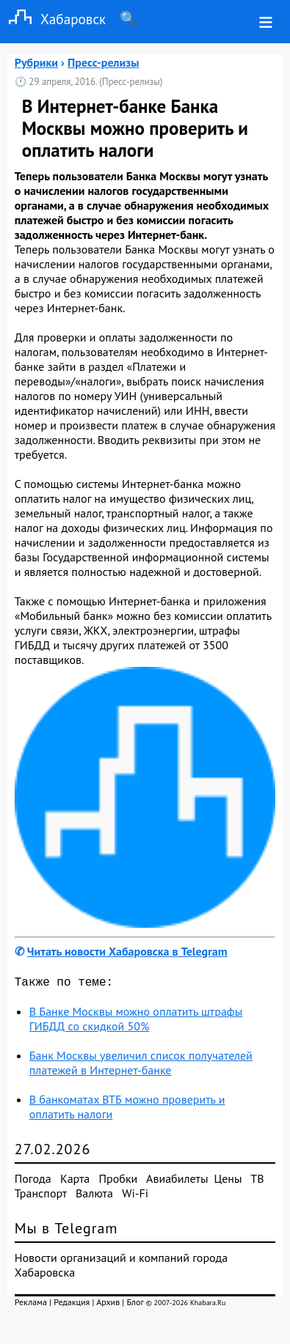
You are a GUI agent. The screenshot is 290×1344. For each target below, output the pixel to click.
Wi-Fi (135, 1196)
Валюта (94, 1196)
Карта (75, 1181)
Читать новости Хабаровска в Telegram (127, 951)
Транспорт (41, 1196)
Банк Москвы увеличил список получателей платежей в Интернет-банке (141, 1065)
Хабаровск (53, 19)
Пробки (118, 1181)
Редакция (72, 1304)
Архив (108, 1304)
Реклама (31, 1304)
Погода (33, 1181)
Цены (228, 1181)
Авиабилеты (177, 1181)
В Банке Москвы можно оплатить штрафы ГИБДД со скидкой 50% (136, 1021)
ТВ (257, 1181)
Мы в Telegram (66, 1231)
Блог (134, 1304)
